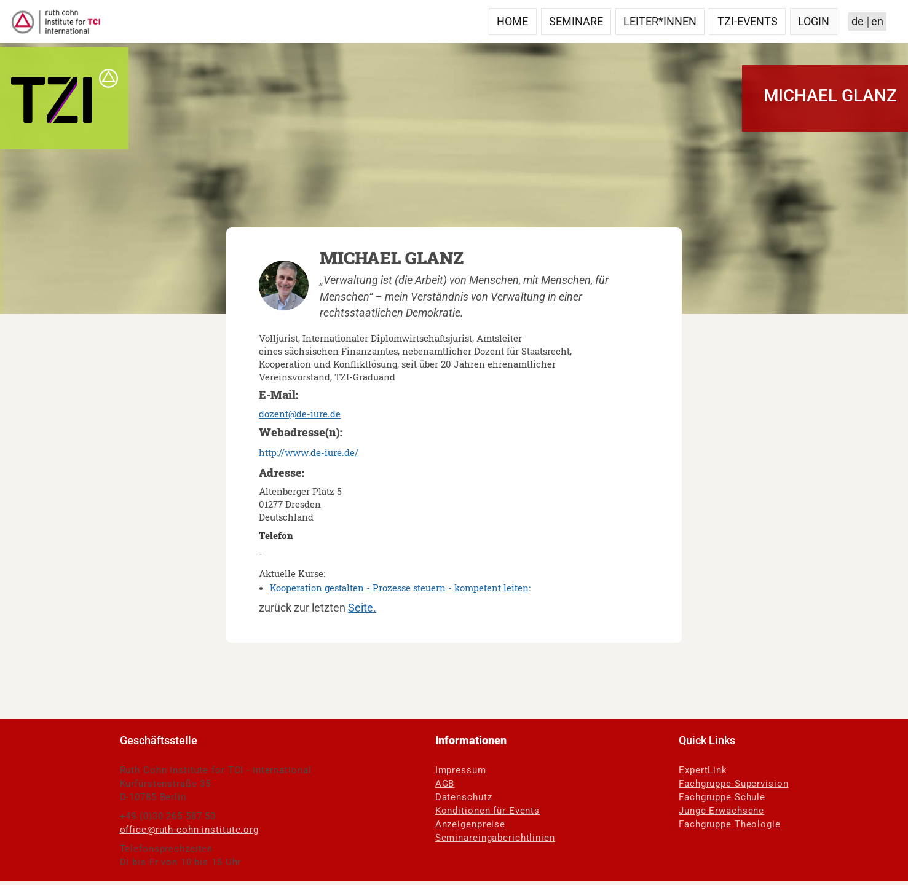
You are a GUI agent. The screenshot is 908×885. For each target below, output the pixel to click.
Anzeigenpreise (470, 824)
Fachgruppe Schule (722, 797)
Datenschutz (463, 797)
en (877, 21)
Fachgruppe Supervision (733, 783)
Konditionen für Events (487, 810)
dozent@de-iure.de (300, 413)
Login (813, 21)
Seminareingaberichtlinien (495, 837)
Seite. (362, 608)
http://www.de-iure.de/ (308, 452)
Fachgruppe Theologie (730, 824)
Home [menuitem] (512, 21)
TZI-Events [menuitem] (747, 21)
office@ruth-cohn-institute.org (189, 829)
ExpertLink (703, 770)
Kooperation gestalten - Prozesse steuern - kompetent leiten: (400, 587)
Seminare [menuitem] (576, 21)
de (857, 21)
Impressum (460, 770)
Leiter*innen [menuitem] (660, 21)
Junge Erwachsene (721, 810)
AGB (445, 783)
